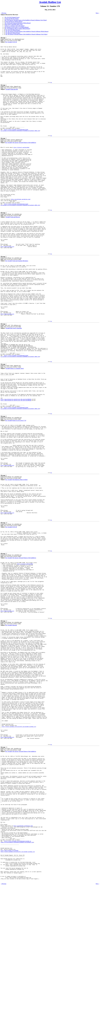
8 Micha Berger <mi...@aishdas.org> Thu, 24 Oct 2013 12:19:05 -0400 (11, 475)
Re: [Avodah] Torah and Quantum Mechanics (16, 294)
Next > (97, 13)
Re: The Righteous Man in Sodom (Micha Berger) (17, 28)
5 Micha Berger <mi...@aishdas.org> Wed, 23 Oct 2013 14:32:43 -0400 (11, 292)
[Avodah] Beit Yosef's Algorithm (13, 372)
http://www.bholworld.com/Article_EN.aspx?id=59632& (16, 454)
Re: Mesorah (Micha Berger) (13, 33)
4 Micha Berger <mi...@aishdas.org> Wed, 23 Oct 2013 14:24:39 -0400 (11, 242)
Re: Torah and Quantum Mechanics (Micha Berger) (18, 23)
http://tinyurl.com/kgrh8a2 (21, 162)
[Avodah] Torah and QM (11, 96)
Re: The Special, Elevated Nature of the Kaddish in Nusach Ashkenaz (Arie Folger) (26, 20)
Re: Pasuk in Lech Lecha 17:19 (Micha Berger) (17, 27)
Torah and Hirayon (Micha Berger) (13, 21)
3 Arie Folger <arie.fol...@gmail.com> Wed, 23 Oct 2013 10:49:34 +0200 (12, 155)
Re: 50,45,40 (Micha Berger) (13, 30)
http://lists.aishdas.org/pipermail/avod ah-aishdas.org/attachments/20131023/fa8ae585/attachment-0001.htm (20, 231)
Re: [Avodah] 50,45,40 (11, 42)
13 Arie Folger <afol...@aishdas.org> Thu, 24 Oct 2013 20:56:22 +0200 (11, 859)
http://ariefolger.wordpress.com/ (21, 225)
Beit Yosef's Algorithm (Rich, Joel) (13, 24)
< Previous (3, 13)
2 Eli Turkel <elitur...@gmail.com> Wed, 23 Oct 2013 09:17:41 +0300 (11, 94)
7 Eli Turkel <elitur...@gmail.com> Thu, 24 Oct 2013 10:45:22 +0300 (11, 416)
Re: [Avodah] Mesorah (11, 712)
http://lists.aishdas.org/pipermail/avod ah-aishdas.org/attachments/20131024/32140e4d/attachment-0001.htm (20, 464)
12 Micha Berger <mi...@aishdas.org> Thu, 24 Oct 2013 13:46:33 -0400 (11, 710)
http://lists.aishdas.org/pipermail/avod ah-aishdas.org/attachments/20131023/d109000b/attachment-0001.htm (20, 405)
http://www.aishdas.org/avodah (9, 980)
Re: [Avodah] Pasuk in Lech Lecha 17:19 (15, 477)
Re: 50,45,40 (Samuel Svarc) (12, 17)
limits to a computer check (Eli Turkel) (14, 25)
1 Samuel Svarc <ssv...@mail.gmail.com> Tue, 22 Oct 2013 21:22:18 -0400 (12, 40)
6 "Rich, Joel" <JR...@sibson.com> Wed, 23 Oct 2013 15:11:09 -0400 (11, 370)
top (51, 89)
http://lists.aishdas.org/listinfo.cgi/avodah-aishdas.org (19, 834)
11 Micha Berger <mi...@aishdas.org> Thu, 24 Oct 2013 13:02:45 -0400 (11, 632)
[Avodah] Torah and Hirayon (12, 244)
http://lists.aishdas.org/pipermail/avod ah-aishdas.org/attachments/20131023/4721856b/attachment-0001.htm (20, 144)
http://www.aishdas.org (7, 279)
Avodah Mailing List (50, 2)
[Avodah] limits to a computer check (14, 418)
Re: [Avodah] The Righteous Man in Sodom (16, 546)
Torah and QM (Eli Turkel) (12, 18)
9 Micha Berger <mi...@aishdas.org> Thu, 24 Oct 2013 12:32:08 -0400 (11, 544)
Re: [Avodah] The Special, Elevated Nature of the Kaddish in (20, 157)
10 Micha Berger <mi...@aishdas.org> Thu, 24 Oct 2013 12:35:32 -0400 (11, 598)
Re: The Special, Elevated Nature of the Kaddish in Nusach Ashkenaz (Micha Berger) (27, 31)
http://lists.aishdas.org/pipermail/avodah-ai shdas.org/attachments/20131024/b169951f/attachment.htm (17, 969)
